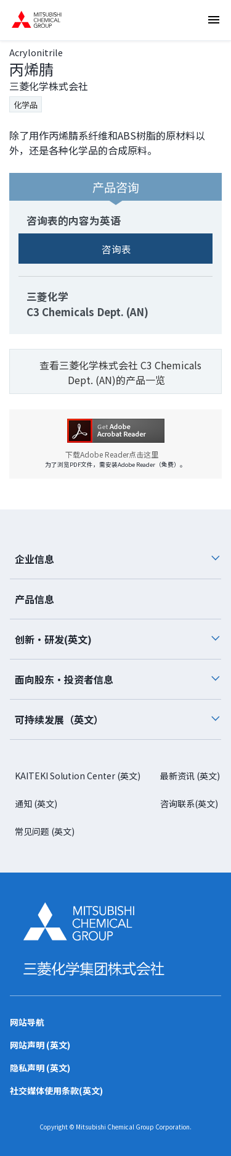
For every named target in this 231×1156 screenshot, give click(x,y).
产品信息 (34, 599)
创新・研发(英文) (118, 639)
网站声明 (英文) (40, 1045)
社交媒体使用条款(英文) (56, 1090)
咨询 (217, 108)
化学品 (26, 105)
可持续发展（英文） (118, 719)
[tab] (115, 559)
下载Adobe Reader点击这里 (115, 454)
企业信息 (118, 558)
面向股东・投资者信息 (118, 679)
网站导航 (27, 1022)
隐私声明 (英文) (40, 1068)
